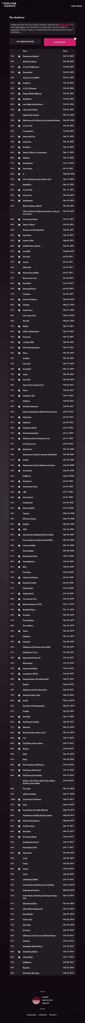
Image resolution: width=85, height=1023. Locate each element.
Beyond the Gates (30, 556)
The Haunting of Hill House (33, 764)
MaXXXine (27, 99)
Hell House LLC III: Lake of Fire (35, 690)
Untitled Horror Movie (31, 246)
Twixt (25, 874)
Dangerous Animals (31, 56)
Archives (47, 1000)
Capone (26, 513)
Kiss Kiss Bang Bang (31, 820)
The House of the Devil (32, 770)
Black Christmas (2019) (32, 206)
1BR (24, 492)
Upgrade (26, 641)
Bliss (24, 567)
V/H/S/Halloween (31, 67)
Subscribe (31, 1015)
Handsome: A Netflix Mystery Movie (37, 815)
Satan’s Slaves (29, 224)
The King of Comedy (31, 722)
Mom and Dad (28, 508)
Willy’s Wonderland (31, 331)
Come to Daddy (29, 545)
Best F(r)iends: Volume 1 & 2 (34, 732)
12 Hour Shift (28, 342)
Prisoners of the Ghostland (33, 230)
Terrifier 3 (27, 83)
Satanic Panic (28, 593)
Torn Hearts (27, 168)
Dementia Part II (29, 288)
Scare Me (26, 379)
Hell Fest (26, 401)
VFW (25, 529)
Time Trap (27, 363)
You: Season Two (30, 599)
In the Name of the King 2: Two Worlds (38, 885)
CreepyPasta (28, 131)
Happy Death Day (30, 668)
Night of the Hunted (31, 115)
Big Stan (26, 967)
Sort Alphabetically (25, 41)
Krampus (26, 615)
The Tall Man (28, 914)
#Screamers (27, 663)
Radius (25, 326)
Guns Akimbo (28, 551)
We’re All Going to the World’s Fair (37, 179)
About (45, 1003)
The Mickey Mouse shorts (33, 743)
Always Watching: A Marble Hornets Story (40, 411)
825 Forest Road (29, 61)
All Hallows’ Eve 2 (30, 652)
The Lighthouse (29, 561)
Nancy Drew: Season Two (33, 385)
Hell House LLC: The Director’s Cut (36, 438)
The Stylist (27, 369)
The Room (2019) (30, 428)
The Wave (27, 572)
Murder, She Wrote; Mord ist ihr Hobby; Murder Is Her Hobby (39, 781)
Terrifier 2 (27, 147)
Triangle (26, 305)
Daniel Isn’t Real (29, 583)
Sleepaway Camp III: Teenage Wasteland (40, 454)
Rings (25, 759)
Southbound (28, 200)
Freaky (26, 460)
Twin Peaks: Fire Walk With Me (35, 810)
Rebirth (26, 684)
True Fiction (27, 470)
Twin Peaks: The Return (32, 799)
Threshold (27, 283)
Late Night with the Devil (33, 104)
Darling (26, 524)
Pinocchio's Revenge (31, 973)
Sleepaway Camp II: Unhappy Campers (39, 465)
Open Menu (76, 6)
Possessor (27, 337)
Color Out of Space (30, 577)
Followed (26, 422)
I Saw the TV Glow (30, 109)
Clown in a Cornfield (31, 77)
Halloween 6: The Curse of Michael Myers (39, 935)
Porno (25, 390)
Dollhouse (27, 476)
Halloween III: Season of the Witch (37, 647)
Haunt (25, 631)
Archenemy (27, 449)
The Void (26, 256)
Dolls (25, 754)
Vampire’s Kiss (29, 395)
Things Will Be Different (32, 93)
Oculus (25, 869)
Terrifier (26, 711)
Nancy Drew (28, 497)
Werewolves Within (31, 272)
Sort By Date (59, 42)
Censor (25, 262)
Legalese (43, 1015)
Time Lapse (27, 853)
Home (45, 997)
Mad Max (27, 831)
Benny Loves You (30, 278)
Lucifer (25, 700)
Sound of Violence (30, 299)
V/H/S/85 (27, 126)
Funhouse (27, 294)
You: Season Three (30, 219)
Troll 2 (25, 863)
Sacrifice (26, 358)
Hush (25, 804)
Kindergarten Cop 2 (31, 842)
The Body (26, 716)
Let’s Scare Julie (29, 315)
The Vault (26, 788)
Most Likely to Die (30, 847)
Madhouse (27, 962)
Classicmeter (65, 24)
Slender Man (28, 588)
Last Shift (26, 251)
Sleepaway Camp (30, 486)
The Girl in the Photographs (34, 706)
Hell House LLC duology (32, 775)
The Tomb (26, 925)
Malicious (26, 636)
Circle (25, 858)
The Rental (27, 481)
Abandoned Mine (30, 903)
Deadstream (28, 163)
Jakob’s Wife (28, 240)
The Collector (28, 625)
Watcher (26, 158)
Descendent (27, 72)
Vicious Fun (27, 195)
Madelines (27, 184)
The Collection (28, 620)
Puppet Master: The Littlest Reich (36, 679)
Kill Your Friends (29, 518)
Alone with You (29, 136)
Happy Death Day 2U (31, 658)
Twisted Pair (28, 502)
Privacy (53, 1015)
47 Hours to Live (29, 444)
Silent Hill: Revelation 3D (33, 909)
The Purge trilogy (30, 837)
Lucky (25, 374)
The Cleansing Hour (31, 433)
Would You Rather (30, 951)
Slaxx (25, 353)
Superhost (27, 235)
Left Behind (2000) (30, 879)
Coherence (27, 417)
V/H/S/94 (27, 190)
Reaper (26, 748)
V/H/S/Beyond (29, 88)
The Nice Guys (28, 826)
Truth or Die (27, 919)
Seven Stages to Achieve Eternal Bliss (38, 540)
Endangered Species (31, 890)
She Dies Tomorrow (30, 406)
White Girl (27, 267)
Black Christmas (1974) (32, 604)
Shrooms (26, 941)
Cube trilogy (28, 957)
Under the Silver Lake (31, 695)
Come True (27, 141)
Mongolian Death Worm (32, 946)
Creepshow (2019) (30, 673)
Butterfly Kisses (29, 609)
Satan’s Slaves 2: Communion (35, 152)
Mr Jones (26, 930)
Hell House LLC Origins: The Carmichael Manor (41, 120)
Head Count (28, 310)
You (24, 738)
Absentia (26, 727)
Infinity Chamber (29, 794)
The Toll (26, 321)
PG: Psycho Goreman (31, 347)
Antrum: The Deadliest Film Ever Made (38, 534)
